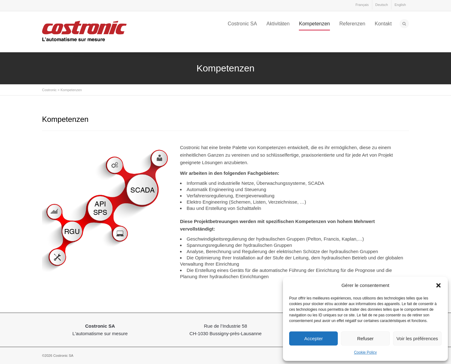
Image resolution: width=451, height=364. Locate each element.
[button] (438, 285)
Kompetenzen (314, 23)
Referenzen (352, 23)
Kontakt (383, 23)
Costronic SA (242, 23)
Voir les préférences (417, 338)
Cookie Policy (365, 352)
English (400, 5)
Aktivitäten (277, 23)
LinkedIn (47, 6)
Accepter (313, 338)
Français (362, 5)
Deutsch (381, 5)
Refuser (365, 338)
